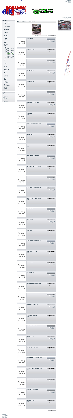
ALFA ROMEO (7, 22)
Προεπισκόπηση (51, 49)
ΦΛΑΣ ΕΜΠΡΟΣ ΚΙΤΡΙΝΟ (32, 251)
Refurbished (6, 101)
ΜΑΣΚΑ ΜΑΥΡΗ (30, 208)
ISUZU (5, 47)
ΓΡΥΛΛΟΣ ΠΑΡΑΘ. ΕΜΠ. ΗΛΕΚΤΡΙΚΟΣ (35, 368)
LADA (5, 62)
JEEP (5, 59)
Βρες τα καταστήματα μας (62, 30)
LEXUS (5, 65)
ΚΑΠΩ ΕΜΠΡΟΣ (30, 38)
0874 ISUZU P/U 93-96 (9, 57)
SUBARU (6, 82)
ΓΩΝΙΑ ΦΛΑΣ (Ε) (30, 272)
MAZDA (5, 66)
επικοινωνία (69, 0)
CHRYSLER (6, 31)
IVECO (5, 45)
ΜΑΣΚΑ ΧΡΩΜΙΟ (30, 219)
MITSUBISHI (6, 69)
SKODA (5, 81)
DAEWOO (6, 35)
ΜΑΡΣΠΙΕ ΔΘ (29, 113)
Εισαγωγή (69, 17)
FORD (5, 41)
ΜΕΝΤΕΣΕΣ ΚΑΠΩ (30, 336)
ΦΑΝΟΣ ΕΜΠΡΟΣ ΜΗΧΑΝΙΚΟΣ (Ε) (34, 240)
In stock (6, 96)
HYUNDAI (6, 44)
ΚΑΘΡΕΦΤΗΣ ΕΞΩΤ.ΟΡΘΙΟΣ (32, 379)
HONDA (5, 42)
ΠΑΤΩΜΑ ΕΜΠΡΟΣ (31, 400)
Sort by (36, 35)
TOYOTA (5, 87)
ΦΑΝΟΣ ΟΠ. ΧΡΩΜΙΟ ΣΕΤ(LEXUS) (34, 283)
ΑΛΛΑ (5, 90)
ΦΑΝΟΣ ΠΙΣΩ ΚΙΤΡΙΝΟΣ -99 (32, 294)
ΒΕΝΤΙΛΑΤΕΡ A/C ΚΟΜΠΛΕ (32, 347)
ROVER (5, 78)
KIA (4, 60)
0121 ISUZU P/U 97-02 (9, 53)
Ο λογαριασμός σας (68, 18)
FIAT (5, 39)
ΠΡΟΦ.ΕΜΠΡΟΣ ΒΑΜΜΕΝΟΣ (33, 155)
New (5, 98)
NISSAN (5, 70)
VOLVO (5, 88)
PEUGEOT (6, 73)
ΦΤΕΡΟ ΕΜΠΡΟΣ (30, 70)
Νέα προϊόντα (4, 414)
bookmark (69, 2)
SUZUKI (5, 84)
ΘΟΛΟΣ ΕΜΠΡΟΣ (30, 91)
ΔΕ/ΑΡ (28, 93)
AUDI (5, 23)
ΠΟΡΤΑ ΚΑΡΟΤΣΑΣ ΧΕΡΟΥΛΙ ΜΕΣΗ (34, 123)
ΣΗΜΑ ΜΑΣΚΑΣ (30, 230)
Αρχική (18, 20)
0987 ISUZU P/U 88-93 (9, 52)
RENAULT (6, 76)
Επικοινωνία (4, 416)
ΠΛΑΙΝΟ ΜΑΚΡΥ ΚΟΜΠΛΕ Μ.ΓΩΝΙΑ (34, 145)
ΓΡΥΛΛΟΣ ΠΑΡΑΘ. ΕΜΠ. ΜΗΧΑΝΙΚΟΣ (34, 357)
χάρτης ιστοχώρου (68, 1)
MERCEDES (6, 67)
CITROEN (6, 32)
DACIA (5, 33)
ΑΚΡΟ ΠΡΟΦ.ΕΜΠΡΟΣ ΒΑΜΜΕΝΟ (34, 187)
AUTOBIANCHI (7, 26)
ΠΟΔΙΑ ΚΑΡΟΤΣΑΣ (31, 134)
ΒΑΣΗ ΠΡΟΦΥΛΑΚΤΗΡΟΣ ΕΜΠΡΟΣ (34, 198)
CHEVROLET (6, 29)
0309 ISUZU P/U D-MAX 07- (10, 56)
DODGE (5, 38)
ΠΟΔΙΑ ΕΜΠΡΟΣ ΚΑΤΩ (31, 60)
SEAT (5, 79)
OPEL (5, 72)
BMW (5, 28)
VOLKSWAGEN (7, 85)
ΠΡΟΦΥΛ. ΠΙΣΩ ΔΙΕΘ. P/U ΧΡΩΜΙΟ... (34, 166)
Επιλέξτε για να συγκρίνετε (52, 41)
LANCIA (5, 63)
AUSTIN (5, 25)
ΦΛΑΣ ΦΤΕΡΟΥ (30, 262)
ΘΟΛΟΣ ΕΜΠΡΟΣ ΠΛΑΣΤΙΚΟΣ (33, 102)
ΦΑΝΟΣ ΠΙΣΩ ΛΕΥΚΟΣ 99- (32, 315)
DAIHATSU (6, 36)
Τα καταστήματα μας (62, 20)
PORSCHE (6, 75)
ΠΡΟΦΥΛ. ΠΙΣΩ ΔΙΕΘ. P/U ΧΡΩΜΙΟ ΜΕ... (35, 177)
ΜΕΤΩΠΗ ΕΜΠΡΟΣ (31, 49)
